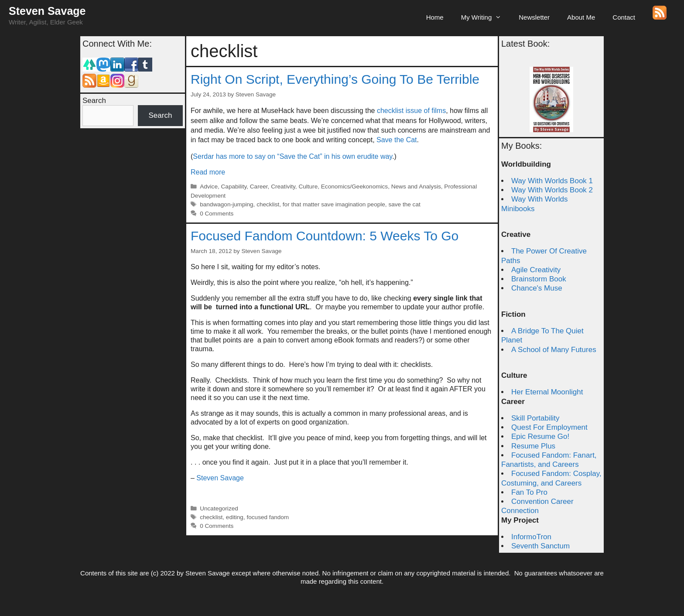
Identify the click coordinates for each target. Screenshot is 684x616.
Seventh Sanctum (540, 546)
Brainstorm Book (538, 279)
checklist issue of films (411, 110)
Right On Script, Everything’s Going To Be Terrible (335, 79)
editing (234, 517)
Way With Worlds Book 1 (552, 181)
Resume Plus (533, 446)
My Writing (485, 17)
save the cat (404, 204)
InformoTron (531, 537)
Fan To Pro (529, 492)
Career (259, 186)
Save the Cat (396, 140)
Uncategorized (219, 508)
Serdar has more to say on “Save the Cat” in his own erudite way (292, 156)
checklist (267, 204)
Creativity (283, 186)
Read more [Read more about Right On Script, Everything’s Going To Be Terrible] (208, 172)
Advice (209, 186)
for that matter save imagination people (334, 204)
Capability (234, 186)
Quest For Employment (549, 427)
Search (94, 100)
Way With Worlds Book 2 (552, 190)
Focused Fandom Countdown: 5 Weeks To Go (324, 236)
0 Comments (216, 213)
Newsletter (534, 17)
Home (435, 17)
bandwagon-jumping (226, 204)
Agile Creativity (536, 270)
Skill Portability (535, 418)
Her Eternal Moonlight (547, 392)
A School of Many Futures (553, 350)
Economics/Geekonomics (354, 186)
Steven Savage (47, 11)
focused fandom (267, 517)
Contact (623, 17)
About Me (581, 17)
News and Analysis (416, 186)
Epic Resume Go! (540, 436)
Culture (308, 186)
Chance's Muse (536, 288)
